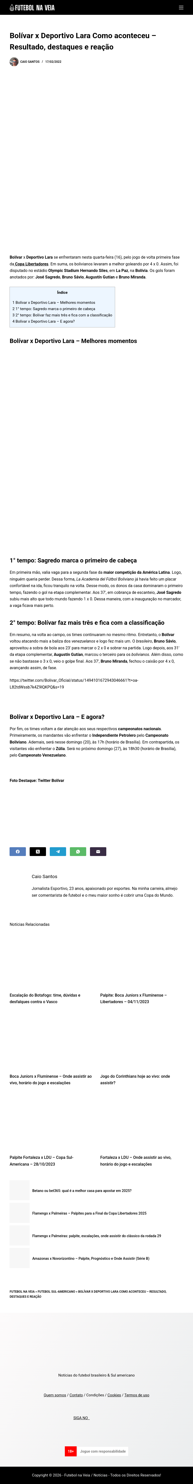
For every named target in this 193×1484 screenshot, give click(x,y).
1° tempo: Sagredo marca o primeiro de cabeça (53, 309)
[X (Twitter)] (38, 851)
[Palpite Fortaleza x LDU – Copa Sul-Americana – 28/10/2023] (51, 1121)
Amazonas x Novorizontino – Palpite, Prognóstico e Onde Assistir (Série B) (90, 1259)
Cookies (114, 1395)
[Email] (98, 851)
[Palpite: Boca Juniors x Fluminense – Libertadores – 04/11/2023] (141, 959)
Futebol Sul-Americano (56, 1291)
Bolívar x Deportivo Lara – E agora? (43, 321)
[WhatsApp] (78, 851)
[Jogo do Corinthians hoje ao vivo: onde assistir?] (141, 1040)
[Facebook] (18, 851)
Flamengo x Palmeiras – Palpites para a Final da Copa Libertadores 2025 (89, 1213)
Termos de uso (136, 1395)
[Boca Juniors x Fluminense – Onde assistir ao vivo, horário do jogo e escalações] (51, 1040)
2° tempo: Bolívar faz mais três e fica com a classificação (62, 315)
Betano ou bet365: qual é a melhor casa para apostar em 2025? (81, 1191)
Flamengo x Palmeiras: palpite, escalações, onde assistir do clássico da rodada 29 (96, 1236)
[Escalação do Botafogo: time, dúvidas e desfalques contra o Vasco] (51, 959)
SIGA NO (81, 1418)
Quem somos (55, 1395)
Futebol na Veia (22, 1291)
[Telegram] (58, 851)
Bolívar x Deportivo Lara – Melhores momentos (53, 302)
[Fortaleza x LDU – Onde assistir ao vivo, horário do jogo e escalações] (141, 1121)
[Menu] (181, 7)
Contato (76, 1395)
